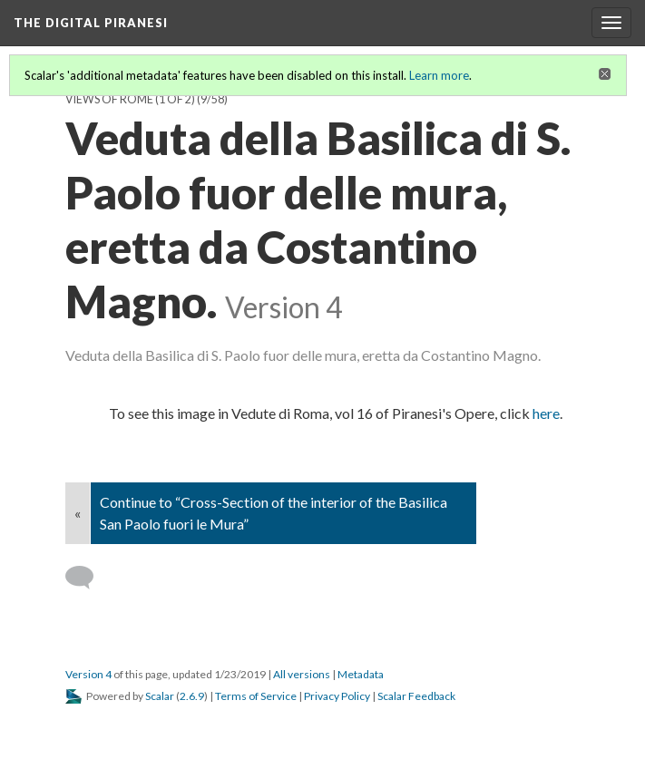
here (546, 413)
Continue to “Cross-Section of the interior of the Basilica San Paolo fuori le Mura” (273, 512)
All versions (301, 674)
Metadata (360, 674)
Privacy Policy (337, 696)
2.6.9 (192, 696)
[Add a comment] (87, 577)
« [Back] (77, 512)
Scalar (159, 696)
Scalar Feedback (416, 696)
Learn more (439, 75)
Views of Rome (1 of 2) (130, 99)
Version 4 (88, 674)
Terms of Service (256, 696)
